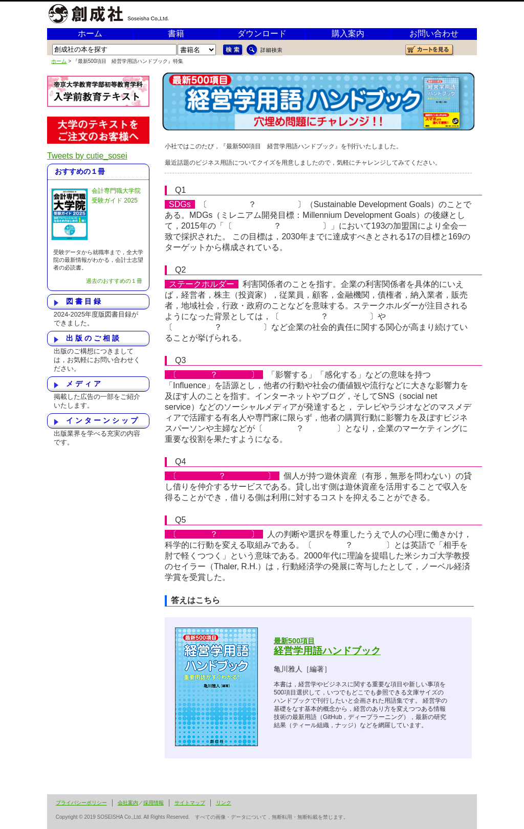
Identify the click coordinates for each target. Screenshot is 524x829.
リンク (223, 802)
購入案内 (348, 33)
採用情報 (153, 802)
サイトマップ (189, 802)
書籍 (176, 33)
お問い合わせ (433, 33)
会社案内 (128, 802)
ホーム (90, 33)
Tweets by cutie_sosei (87, 155)
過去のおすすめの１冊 (114, 281)
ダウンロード (262, 33)
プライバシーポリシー (81, 802)
